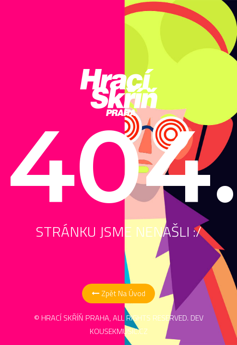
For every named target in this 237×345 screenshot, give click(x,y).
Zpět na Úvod (118, 293)
